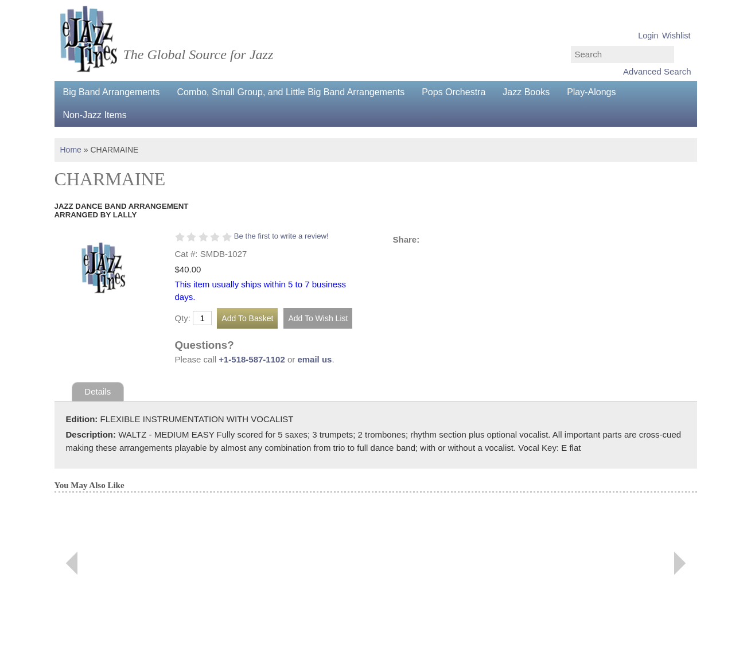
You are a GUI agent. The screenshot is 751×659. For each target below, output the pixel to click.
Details (97, 391)
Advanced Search (657, 71)
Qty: (183, 318)
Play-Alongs (591, 92)
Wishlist (676, 35)
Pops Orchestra (453, 92)
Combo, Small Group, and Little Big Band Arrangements (291, 92)
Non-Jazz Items (95, 115)
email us (314, 359)
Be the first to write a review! (281, 236)
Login (648, 35)
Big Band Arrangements (111, 92)
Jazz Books (526, 92)
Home (70, 149)
